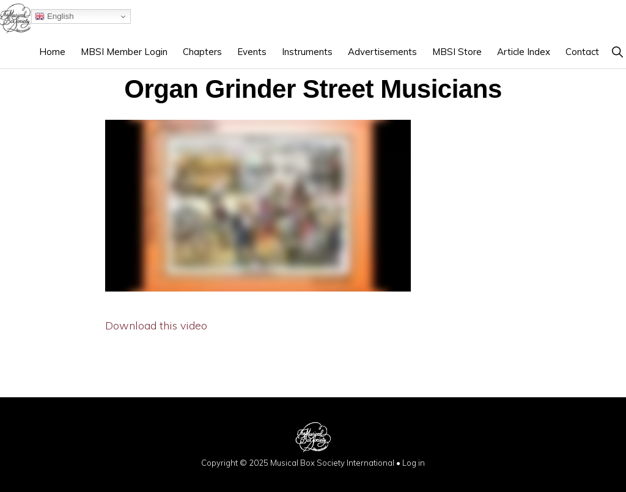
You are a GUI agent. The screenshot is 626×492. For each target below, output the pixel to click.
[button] (617, 51)
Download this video (156, 325)
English (54, 16)
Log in (413, 463)
